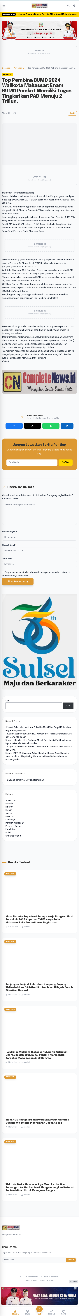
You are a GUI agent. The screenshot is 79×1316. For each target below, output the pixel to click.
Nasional (10, 816)
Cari (7, 701)
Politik (9, 833)
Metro (9, 813)
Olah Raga (10, 820)
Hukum (9, 810)
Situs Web (7, 559)
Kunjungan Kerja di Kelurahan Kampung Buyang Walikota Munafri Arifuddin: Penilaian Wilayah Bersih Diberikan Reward (39, 987)
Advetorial (19, 68)
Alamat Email (9, 545)
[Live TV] (39, 1309)
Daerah (9, 804)
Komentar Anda (10, 498)
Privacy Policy (30, 1280)
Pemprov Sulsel (13, 826)
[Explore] (27, 1311)
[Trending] (51, 1311)
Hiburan (9, 807)
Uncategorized (13, 836)
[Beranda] (15, 1311)
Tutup (73, 1282)
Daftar (65, 462)
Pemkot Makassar (15, 823)
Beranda (6, 68)
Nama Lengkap (10, 532)
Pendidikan (11, 829)
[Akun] (64, 1311)
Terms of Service (48, 1280)
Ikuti (72, 113)
